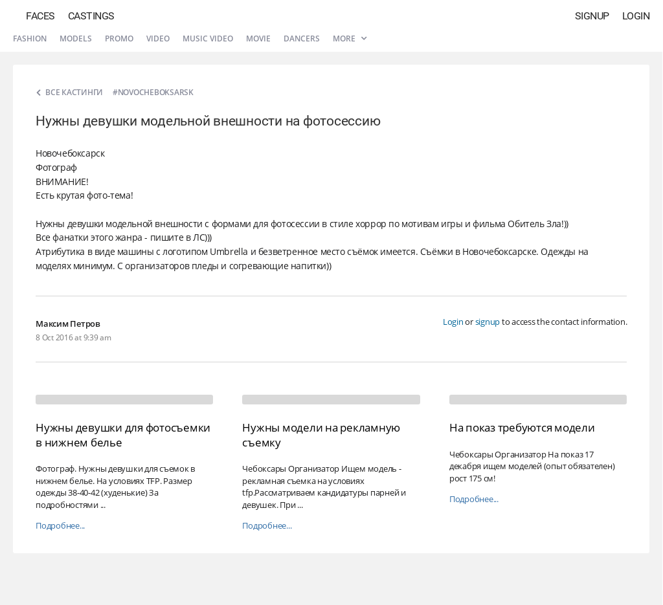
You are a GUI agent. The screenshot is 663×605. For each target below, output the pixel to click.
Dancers (302, 38)
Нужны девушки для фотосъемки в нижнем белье (123, 434)
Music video (208, 38)
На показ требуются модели (522, 427)
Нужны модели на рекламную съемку (321, 434)
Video (158, 38)
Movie (258, 38)
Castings (91, 16)
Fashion (30, 38)
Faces (40, 16)
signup (487, 321)
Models (76, 38)
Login (636, 16)
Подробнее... (60, 526)
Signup (592, 16)
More (349, 38)
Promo (119, 38)
